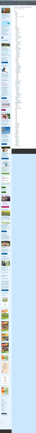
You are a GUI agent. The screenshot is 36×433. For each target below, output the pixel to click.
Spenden (17, 139)
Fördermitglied (17, 138)
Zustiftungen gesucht (18, 107)
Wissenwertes (18, 43)
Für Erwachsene (17, 92)
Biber (16, 40)
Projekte (17, 104)
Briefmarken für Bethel (18, 84)
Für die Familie (17, 96)
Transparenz (17, 137)
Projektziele (18, 51)
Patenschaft (17, 140)
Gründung (17, 103)
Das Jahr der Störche (19, 32)
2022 (16, 18)
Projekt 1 (17, 73)
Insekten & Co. (17, 28)
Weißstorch (17, 31)
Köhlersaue (17, 60)
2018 (16, 22)
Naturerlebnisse (18, 95)
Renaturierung (18, 42)
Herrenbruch (17, 62)
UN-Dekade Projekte (18, 71)
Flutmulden (18, 64)
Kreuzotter (17, 38)
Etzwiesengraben (18, 65)
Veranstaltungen (18, 52)
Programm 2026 (17, 125)
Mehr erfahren (3, 187)
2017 (16, 117)
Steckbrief (18, 30)
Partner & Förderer (17, 127)
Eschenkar (17, 61)
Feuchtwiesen (18, 63)
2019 (16, 21)
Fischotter (17, 39)
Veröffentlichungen (18, 53)
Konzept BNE (17, 86)
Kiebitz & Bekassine (18, 29)
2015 (16, 119)
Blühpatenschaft (17, 105)
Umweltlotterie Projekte (18, 72)
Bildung (16, 85)
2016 (16, 118)
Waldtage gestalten (19, 93)
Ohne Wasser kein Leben (18, 97)
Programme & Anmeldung (4, 62)
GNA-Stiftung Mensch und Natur (5, 173)
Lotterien (17, 128)
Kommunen (17, 129)
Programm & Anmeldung (4, 272)
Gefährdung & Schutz (19, 41)
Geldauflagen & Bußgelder (18, 108)
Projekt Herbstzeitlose (18, 49)
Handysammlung (17, 83)
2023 (16, 17)
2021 (16, 19)
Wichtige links (18, 54)
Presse (16, 106)
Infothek (16, 135)
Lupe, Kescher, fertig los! (19, 94)
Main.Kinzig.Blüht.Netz (18, 82)
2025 (16, 126)
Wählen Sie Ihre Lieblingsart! (5, 158)
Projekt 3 (17, 75)
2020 (16, 20)
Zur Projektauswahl (4, 231)
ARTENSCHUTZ (17, 27)
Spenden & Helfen (17, 136)
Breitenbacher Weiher (18, 81)
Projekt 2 (17, 74)
